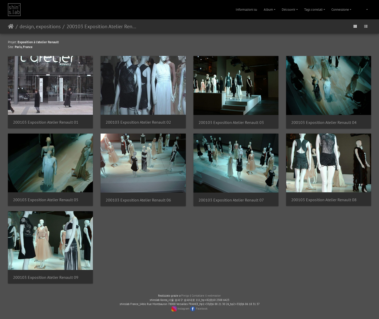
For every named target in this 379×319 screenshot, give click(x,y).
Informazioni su (246, 9)
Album (268, 9)
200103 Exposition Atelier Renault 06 (138, 200)
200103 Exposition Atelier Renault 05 (45, 199)
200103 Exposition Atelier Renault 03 (231, 122)
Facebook (201, 308)
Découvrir (288, 9)
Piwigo (185, 295)
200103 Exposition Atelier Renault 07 (231, 200)
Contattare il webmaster (206, 295)
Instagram (183, 308)
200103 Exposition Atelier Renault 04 (324, 122)
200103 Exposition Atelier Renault (101, 26)
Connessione (340, 9)
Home (11, 26)
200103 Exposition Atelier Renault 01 (45, 122)
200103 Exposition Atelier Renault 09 (45, 277)
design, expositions (40, 26)
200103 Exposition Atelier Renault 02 (138, 122)
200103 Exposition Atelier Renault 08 (324, 199)
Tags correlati (313, 9)
